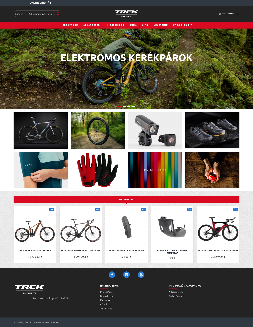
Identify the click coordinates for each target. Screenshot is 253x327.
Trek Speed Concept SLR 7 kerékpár (218, 250)
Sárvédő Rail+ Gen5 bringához (126, 250)
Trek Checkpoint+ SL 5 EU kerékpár (81, 250)
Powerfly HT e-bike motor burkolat (172, 251)
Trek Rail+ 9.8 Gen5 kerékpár (35, 250)
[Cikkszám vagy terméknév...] (58, 14)
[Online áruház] (33, 3)
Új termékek (126, 199)
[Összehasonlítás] (228, 13)
